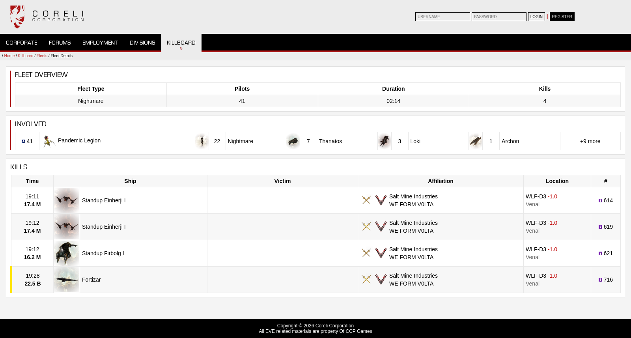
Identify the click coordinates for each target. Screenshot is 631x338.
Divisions (142, 42)
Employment (100, 42)
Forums (60, 42)
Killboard (181, 42)
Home (9, 56)
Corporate (21, 42)
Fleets (42, 56)
